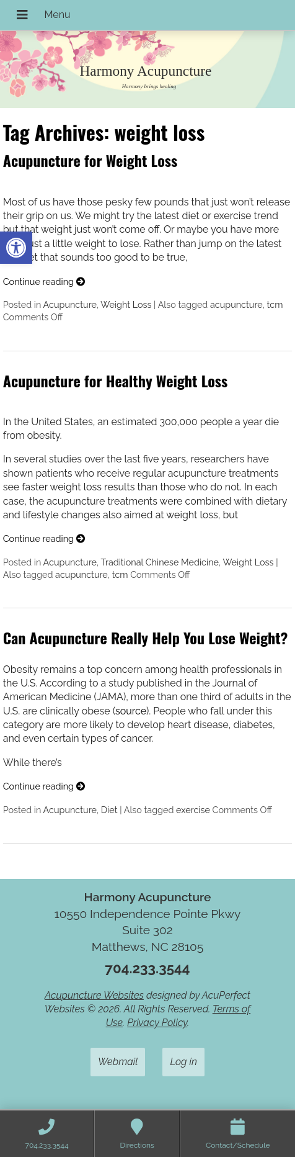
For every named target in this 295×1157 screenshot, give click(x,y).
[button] (16, 248)
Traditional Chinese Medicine (159, 562)
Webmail (118, 1062)
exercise (193, 809)
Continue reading (44, 281)
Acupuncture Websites (94, 995)
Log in (183, 1062)
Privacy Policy (157, 1023)
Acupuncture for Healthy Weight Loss (115, 380)
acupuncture (236, 304)
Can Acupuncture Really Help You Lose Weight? (145, 637)
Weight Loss (125, 304)
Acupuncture (70, 304)
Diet (109, 809)
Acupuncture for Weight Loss (90, 160)
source (130, 711)
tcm (275, 304)
